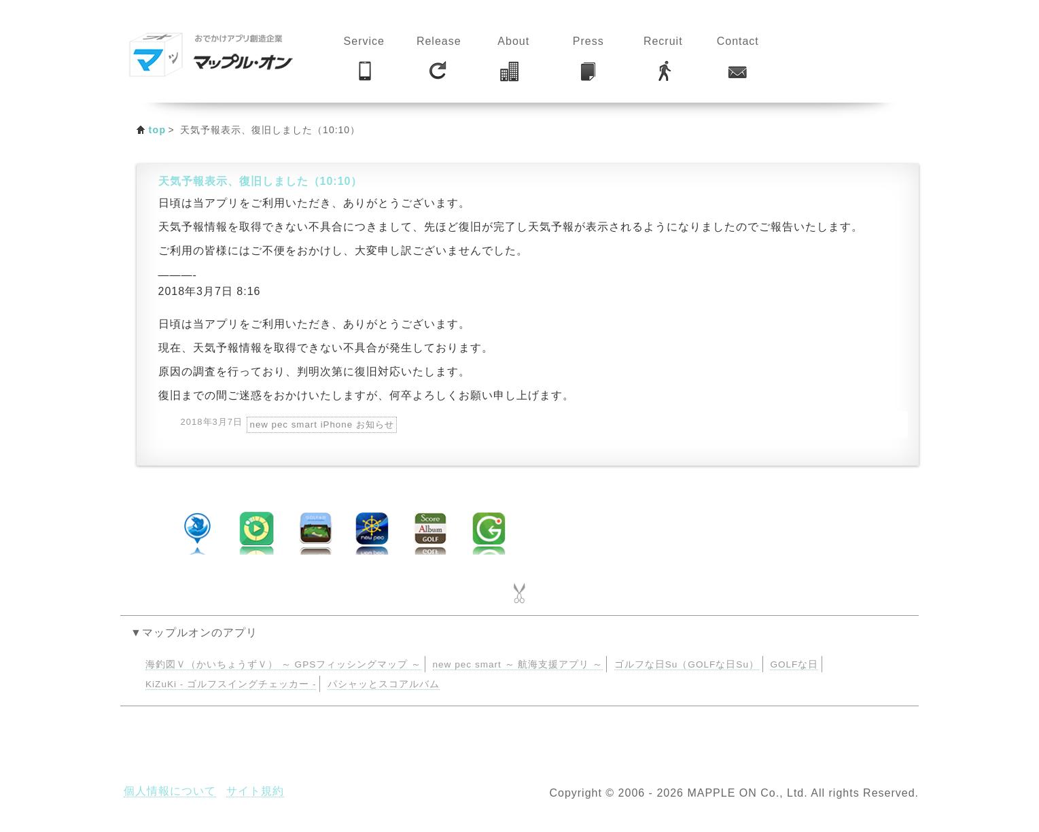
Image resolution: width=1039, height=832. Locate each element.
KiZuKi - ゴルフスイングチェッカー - (230, 684)
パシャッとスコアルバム (384, 684)
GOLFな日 (794, 664)
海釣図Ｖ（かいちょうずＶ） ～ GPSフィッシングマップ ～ (283, 664)
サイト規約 (255, 791)
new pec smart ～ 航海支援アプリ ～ (518, 664)
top (157, 129)
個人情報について (170, 791)
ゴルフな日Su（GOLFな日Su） (686, 664)
